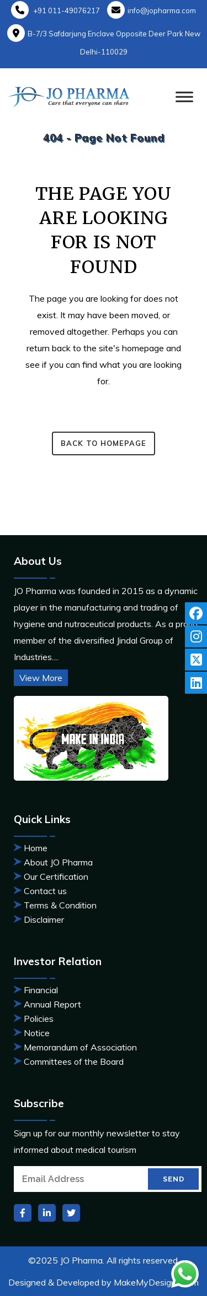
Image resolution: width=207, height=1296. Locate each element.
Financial (41, 989)
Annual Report (52, 1004)
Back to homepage (103, 443)
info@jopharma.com (151, 10)
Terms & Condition (60, 905)
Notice (37, 1032)
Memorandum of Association (80, 1047)
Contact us (45, 890)
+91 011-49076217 (55, 10)
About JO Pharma (58, 862)
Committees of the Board (74, 1061)
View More (40, 677)
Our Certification (56, 876)
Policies (39, 1018)
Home (35, 847)
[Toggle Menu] (184, 96)
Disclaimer (44, 919)
